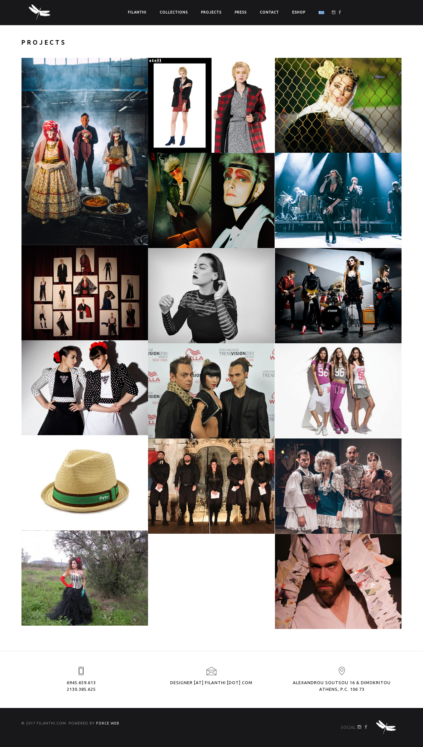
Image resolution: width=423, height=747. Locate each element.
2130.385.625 (81, 689)
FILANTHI (137, 12)
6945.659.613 (81, 682)
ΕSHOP (298, 12)
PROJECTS (211, 12)
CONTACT (269, 12)
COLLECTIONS (174, 12)
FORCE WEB (107, 723)
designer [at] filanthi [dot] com (211, 682)
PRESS (241, 12)
